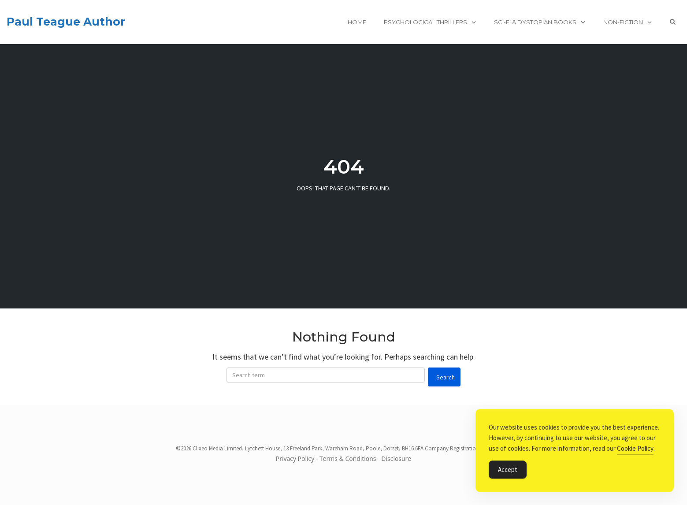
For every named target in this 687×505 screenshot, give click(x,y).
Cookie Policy (635, 449)
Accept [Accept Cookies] (507, 470)
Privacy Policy (295, 458)
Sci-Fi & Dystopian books (535, 22)
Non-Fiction (623, 22)
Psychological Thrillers (425, 22)
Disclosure (396, 458)
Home (357, 22)
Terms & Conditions (347, 458)
